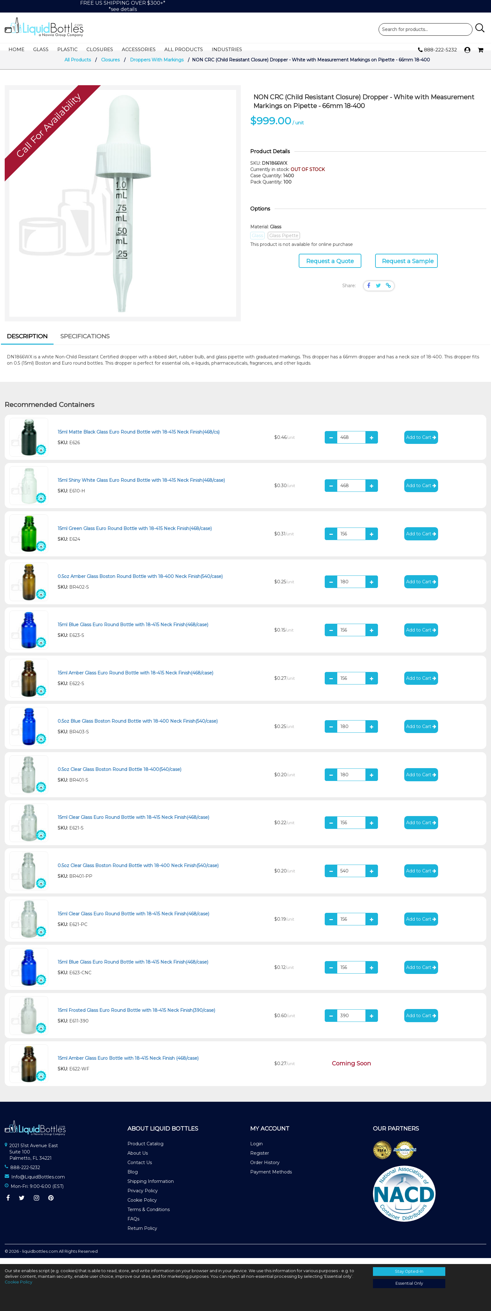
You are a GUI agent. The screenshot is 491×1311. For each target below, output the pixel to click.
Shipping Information (150, 1187)
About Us (137, 1159)
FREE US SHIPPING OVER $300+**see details (122, 6)
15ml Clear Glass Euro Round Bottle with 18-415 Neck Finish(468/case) (133, 823)
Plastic (67, 50)
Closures (99, 50)
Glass (41, 50)
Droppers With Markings (156, 66)
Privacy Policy (142, 1196)
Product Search (426, 29)
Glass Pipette (283, 241)
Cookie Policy (142, 1206)
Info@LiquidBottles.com (38, 1183)
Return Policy (142, 1234)
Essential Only (409, 1283)
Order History (265, 1168)
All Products (183, 50)
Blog (132, 1178)
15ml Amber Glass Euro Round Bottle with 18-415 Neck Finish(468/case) (135, 679)
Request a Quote (330, 267)
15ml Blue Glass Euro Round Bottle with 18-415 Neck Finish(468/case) (133, 630)
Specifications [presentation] (85, 342)
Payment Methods (271, 1178)
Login (256, 1149)
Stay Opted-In (409, 1271)
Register (259, 1159)
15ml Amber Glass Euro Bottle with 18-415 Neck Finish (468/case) (128, 1064)
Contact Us (139, 1168)
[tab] (27, 343)
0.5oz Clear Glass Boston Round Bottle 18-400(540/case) (119, 775)
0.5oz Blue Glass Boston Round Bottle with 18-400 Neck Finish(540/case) (138, 727)
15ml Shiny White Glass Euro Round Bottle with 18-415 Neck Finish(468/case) (141, 486)
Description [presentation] (27, 342)
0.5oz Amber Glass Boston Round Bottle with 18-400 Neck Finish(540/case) (140, 582)
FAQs (133, 1225)
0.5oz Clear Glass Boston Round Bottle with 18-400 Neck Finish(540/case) (138, 871)
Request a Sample (408, 267)
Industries (227, 50)
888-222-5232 (437, 50)
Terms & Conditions (148, 1215)
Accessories (139, 50)
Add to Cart (421, 443)
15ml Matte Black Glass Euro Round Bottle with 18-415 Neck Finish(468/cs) (139, 438)
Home (16, 50)
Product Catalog (145, 1149)
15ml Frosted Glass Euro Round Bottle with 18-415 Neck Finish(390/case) (136, 1016)
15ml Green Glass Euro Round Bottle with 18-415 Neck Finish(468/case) (135, 534)
